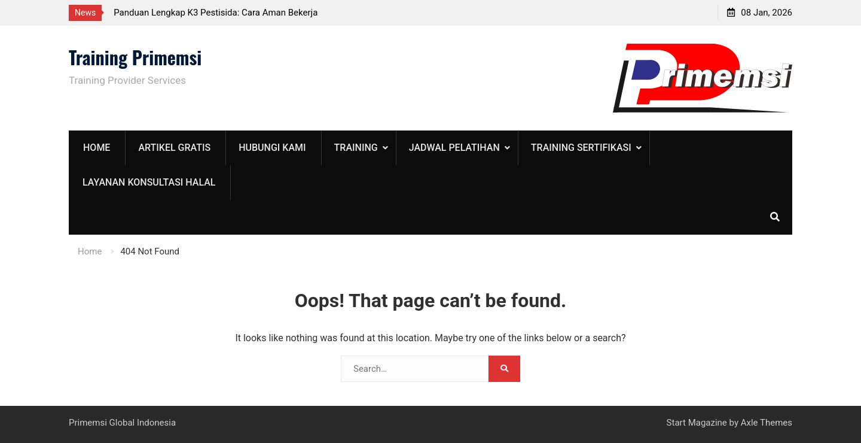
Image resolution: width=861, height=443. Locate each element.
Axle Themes (766, 422)
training (356, 147)
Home (96, 147)
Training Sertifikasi (581, 147)
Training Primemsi (135, 57)
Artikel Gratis (174, 147)
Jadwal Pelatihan (454, 147)
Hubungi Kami (272, 147)
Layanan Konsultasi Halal (149, 182)
